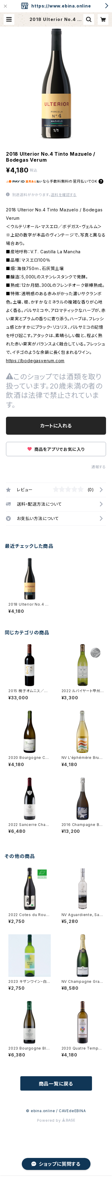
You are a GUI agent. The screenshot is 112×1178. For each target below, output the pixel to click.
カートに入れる (56, 426)
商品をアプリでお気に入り (56, 449)
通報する (98, 467)
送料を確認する (64, 194)
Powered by (56, 1120)
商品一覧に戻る (56, 1084)
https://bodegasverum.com (35, 360)
